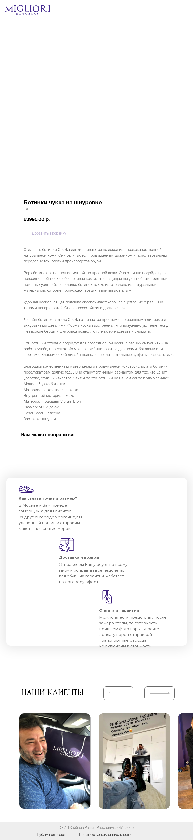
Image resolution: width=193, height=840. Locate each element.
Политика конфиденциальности (105, 835)
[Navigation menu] (184, 10)
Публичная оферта (52, 835)
